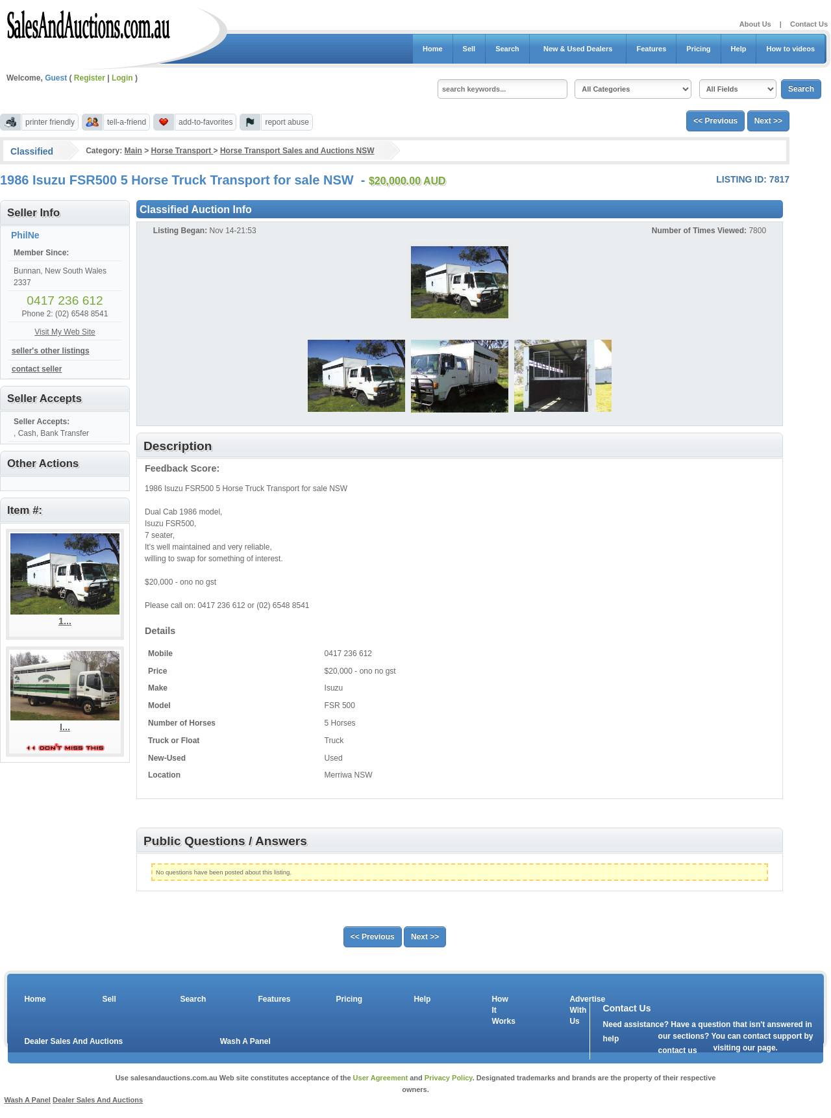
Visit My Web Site (64, 332)
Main (133, 150)
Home (433, 49)
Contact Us (809, 24)
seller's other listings (51, 350)
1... (64, 621)
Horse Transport (182, 150)
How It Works (501, 1010)
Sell (469, 49)
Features (651, 49)
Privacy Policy (449, 1078)
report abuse (286, 122)
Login (122, 78)
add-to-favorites (205, 122)
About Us (755, 24)
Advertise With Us (579, 1010)
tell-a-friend (126, 122)
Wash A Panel (245, 1041)
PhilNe (25, 235)
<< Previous (715, 120)
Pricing (698, 49)
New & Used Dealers (578, 49)
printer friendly (50, 122)
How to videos (790, 49)
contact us (677, 1050)
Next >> (768, 120)
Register (89, 78)
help (611, 1038)
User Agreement (380, 1078)
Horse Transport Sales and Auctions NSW (297, 150)
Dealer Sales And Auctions (73, 1041)
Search (507, 49)
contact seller (37, 369)
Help (739, 49)
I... (65, 727)
